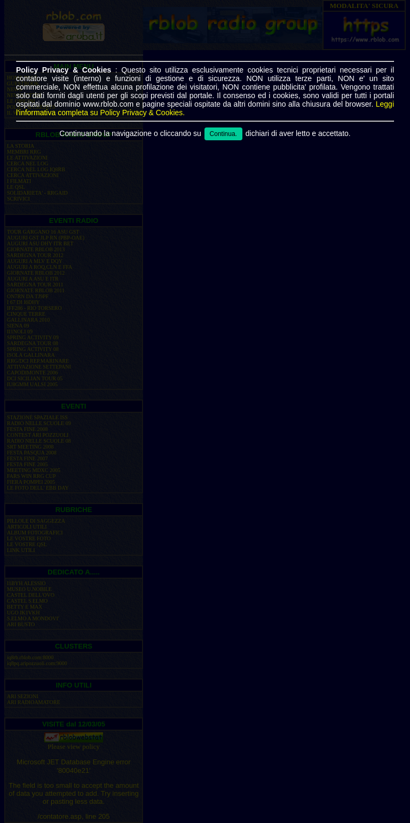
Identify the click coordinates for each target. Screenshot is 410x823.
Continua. (223, 134)
